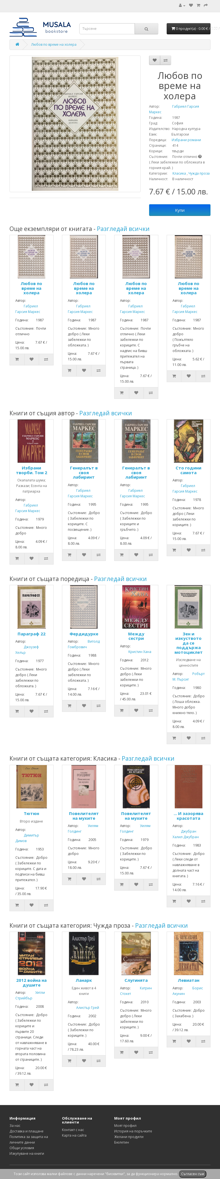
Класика (179, 173)
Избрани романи (184, 140)
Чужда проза (199, 173)
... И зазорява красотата (188, 816)
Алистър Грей (83, 1007)
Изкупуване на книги (26, 1153)
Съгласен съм (192, 1173)
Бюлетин (121, 1142)
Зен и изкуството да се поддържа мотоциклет (188, 643)
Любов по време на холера (53, 44)
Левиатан (188, 980)
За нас (14, 1125)
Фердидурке (84, 633)
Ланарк (84, 980)
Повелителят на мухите (84, 816)
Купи (180, 210)
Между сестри (136, 636)
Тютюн (31, 813)
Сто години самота (188, 470)
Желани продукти (129, 1136)
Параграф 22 (32, 633)
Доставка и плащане (26, 1131)
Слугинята (136, 980)
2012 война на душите (31, 982)
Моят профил (125, 1125)
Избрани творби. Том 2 (31, 470)
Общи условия (21, 1148)
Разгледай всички (123, 229)
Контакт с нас (73, 1129)
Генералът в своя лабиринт (84, 472)
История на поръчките (133, 1131)
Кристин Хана (135, 651)
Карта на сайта (74, 1135)
